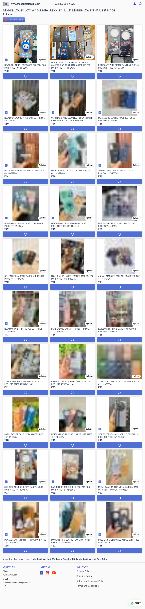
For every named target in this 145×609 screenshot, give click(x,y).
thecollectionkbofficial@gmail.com (16, 584)
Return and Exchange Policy (90, 581)
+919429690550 (10, 575)
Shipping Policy (84, 576)
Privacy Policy (84, 571)
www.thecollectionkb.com (25, 4)
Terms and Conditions (88, 586)
